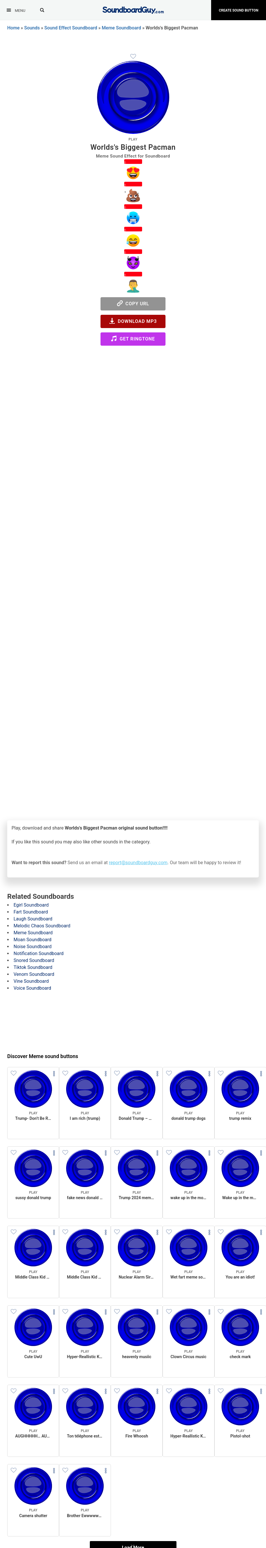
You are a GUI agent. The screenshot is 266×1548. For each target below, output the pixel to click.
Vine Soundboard (31, 981)
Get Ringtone (133, 339)
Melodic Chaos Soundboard (42, 926)
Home (13, 28)
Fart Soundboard (31, 912)
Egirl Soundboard (31, 905)
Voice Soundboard (32, 988)
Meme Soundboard (121, 28)
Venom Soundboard (34, 974)
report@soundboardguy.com (138, 862)
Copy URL (133, 303)
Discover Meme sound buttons (42, 1056)
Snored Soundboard (34, 960)
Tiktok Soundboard (33, 967)
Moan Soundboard (32, 939)
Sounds (32, 28)
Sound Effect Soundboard (70, 28)
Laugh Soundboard (33, 919)
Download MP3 (133, 321)
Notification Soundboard (39, 953)
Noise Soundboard (33, 946)
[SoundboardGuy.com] (133, 9)
